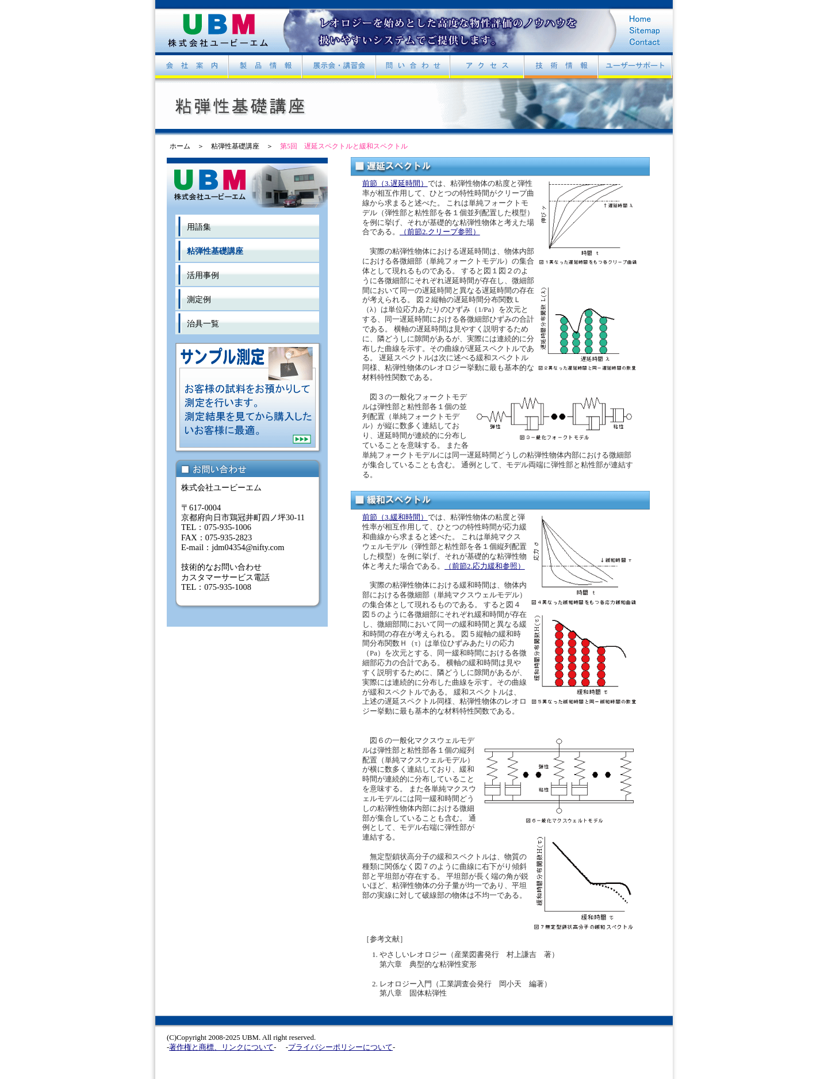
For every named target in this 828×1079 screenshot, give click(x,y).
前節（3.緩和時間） (395, 517)
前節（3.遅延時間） (395, 183)
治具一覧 (203, 323)
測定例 (199, 299)
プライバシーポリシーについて (340, 1047)
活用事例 (203, 275)
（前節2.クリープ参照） (440, 231)
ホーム (180, 146)
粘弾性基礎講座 (235, 146)
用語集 (199, 226)
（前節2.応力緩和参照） (484, 566)
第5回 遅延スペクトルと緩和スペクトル (344, 146)
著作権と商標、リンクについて (221, 1047)
